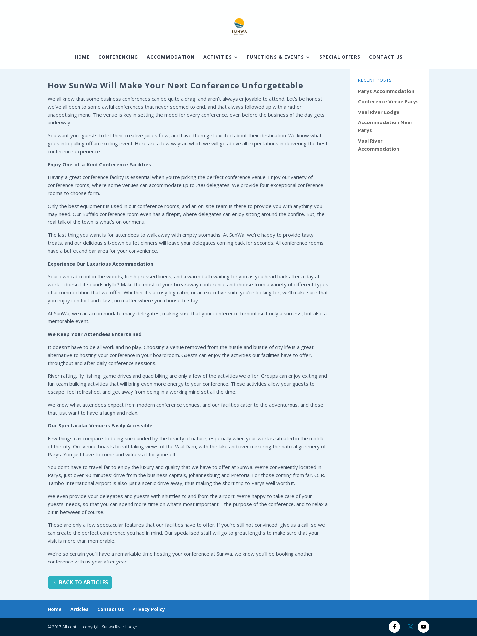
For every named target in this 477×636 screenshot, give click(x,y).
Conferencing (118, 57)
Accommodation (171, 57)
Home (82, 57)
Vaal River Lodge (378, 112)
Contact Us (386, 57)
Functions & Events (275, 57)
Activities (217, 57)
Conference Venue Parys (388, 101)
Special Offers (339, 57)
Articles (79, 609)
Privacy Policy (148, 609)
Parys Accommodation (386, 91)
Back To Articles (83, 582)
